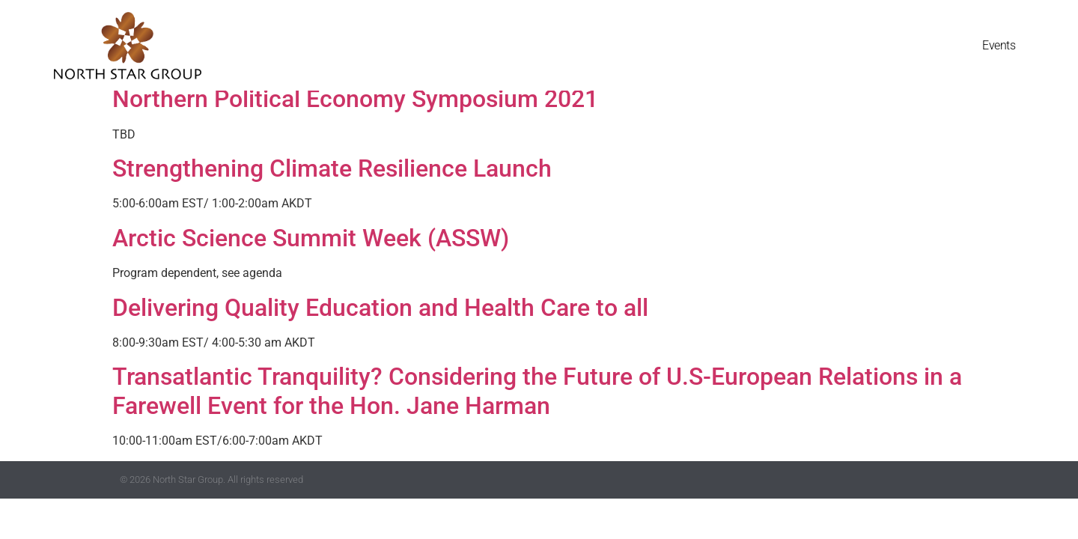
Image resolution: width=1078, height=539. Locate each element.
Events (998, 45)
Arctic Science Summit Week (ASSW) (310, 238)
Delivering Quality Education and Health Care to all (380, 307)
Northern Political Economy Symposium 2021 (355, 99)
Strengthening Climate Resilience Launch (332, 168)
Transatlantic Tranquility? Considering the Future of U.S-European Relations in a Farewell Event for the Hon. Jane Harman (537, 390)
